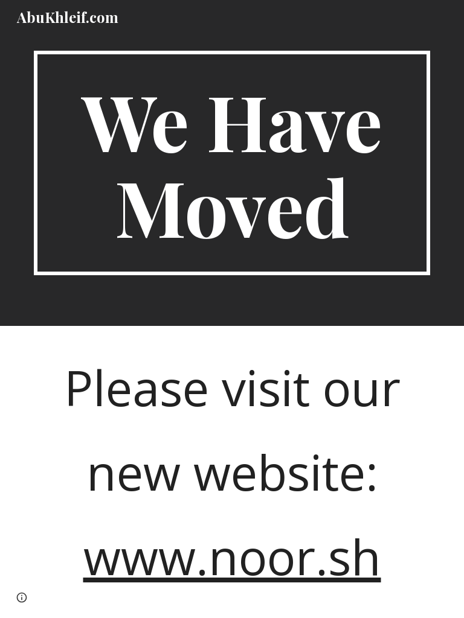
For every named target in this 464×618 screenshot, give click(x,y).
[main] (232, 163)
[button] (21, 597)
